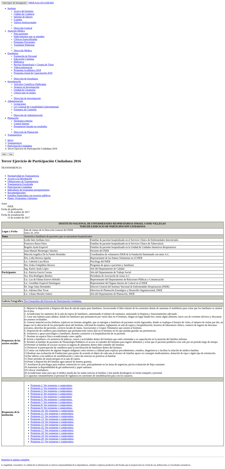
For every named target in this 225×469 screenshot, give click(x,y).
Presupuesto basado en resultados (30, 126)
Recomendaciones (17, 192)
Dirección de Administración (28, 115)
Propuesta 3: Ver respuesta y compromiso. (52, 391)
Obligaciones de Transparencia (23, 181)
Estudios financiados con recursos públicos (29, 195)
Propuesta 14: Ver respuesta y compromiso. (52, 422)
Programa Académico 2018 (27, 70)
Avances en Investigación (26, 87)
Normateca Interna (23, 120)
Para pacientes (21, 33)
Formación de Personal (25, 56)
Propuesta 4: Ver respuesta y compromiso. (52, 393)
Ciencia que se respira (25, 92)
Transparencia (15, 135)
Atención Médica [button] (16, 31)
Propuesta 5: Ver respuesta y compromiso (51, 396)
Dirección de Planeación (26, 132)
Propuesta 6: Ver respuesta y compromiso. (52, 399)
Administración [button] (15, 101)
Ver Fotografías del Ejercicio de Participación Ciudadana (53, 301)
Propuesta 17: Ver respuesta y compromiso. (52, 430)
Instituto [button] (12, 8)
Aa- (11, 154)
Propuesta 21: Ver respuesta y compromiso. (52, 441)
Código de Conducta (24, 14)
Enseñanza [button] (13, 53)
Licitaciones (20, 104)
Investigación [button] (14, 81)
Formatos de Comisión (25, 109)
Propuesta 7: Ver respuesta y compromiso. (52, 402)
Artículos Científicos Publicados (30, 84)
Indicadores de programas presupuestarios (29, 190)
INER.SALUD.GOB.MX (41, 2)
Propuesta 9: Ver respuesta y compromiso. (52, 408)
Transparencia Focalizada (20, 184)
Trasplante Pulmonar (24, 45)
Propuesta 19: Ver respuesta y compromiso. (52, 436)
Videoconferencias (23, 67)
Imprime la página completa (15, 459)
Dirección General (23, 28)
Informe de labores (23, 16)
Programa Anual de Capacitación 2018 (33, 73)
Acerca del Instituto (23, 11)
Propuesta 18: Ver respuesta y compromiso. (52, 433)
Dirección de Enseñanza (26, 78)
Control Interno (21, 123)
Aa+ (4, 154)
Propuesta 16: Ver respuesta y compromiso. (52, 427)
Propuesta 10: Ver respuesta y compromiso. (52, 410)
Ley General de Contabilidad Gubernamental (36, 106)
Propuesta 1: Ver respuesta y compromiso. (52, 385)
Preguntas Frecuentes (24, 42)
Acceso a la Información (20, 178)
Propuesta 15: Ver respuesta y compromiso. (52, 424)
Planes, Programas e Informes (22, 198)
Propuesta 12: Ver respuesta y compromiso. (52, 416)
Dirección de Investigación (27, 98)
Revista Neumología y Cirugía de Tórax (34, 64)
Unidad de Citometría (24, 90)
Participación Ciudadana (20, 145)
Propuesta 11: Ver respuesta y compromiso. (52, 413)
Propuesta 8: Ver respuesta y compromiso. (52, 405)
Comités (18, 19)
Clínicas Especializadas (25, 39)
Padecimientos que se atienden (29, 36)
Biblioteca (19, 61)
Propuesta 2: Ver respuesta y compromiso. (52, 388)
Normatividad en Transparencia (23, 175)
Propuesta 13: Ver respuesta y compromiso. (52, 419)
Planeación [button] (13, 118)
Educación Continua (24, 59)
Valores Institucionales (25, 22)
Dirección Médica (23, 50)
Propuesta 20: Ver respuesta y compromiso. (52, 438)
